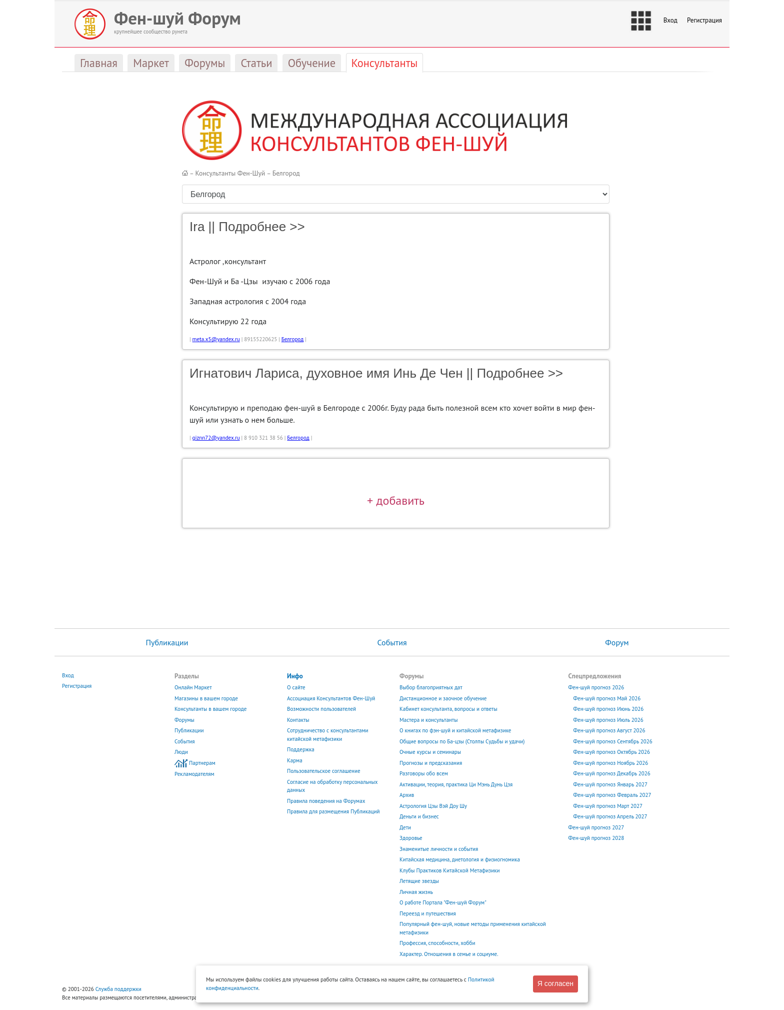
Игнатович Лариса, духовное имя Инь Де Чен (326, 373)
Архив (407, 794)
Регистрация (704, 20)
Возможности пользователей (321, 708)
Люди (181, 751)
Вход (671, 20)
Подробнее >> (261, 226)
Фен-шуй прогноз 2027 (596, 827)
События (392, 642)
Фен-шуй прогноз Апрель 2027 (611, 816)
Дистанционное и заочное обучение (443, 698)
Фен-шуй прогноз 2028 (596, 837)
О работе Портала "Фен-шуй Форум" (443, 902)
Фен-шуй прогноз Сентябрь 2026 (613, 741)
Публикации (167, 642)
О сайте (296, 687)
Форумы (184, 719)
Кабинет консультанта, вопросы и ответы (449, 708)
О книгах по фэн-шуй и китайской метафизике (455, 730)
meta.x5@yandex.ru (216, 339)
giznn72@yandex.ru (216, 437)
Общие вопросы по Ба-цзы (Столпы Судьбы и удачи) (462, 741)
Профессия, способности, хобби (437, 942)
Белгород (286, 173)
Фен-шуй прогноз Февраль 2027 (613, 794)
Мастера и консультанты (429, 719)
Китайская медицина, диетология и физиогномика (460, 859)
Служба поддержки (119, 988)
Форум (616, 642)
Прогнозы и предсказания (431, 762)
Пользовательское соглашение (323, 770)
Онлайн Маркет (193, 687)
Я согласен (556, 983)
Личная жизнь (416, 891)
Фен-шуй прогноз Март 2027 (608, 805)
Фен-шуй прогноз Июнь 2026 (609, 708)
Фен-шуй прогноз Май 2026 (607, 698)
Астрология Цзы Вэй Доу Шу (433, 805)
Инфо (295, 676)
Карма (294, 760)
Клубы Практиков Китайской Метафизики (450, 870)
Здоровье (411, 837)
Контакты (298, 719)
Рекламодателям (194, 773)
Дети (405, 827)
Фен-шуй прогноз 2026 (596, 687)
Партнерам (202, 762)
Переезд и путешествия (428, 913)
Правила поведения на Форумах (326, 800)
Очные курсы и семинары (430, 751)
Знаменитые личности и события (439, 848)
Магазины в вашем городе (206, 698)
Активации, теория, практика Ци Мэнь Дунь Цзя (456, 784)
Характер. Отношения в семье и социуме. (449, 953)
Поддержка (300, 749)
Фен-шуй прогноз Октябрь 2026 (612, 751)
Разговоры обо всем (424, 773)
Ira (197, 226)
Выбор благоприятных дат (431, 687)
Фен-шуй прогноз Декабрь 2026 (612, 773)
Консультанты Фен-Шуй (231, 173)
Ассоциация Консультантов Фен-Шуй (331, 698)
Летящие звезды (419, 880)
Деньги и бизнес (419, 816)
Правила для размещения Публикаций (333, 811)
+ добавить (395, 500)
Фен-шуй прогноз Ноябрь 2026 (611, 762)
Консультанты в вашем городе (210, 708)
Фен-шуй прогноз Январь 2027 (611, 784)
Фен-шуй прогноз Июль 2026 (609, 719)
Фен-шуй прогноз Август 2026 (610, 730)
